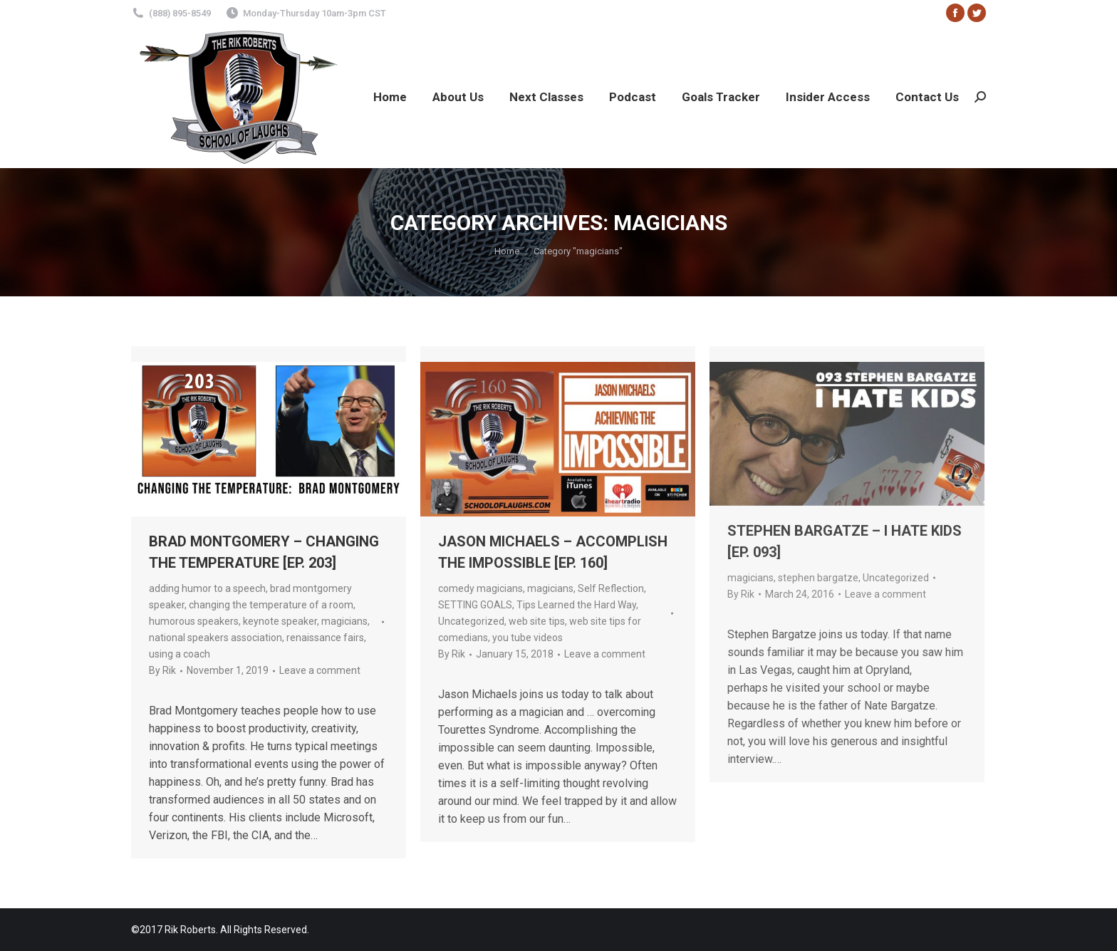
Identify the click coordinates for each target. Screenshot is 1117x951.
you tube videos (527, 637)
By (162, 670)
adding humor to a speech (207, 588)
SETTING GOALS (475, 604)
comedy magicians (480, 588)
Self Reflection (611, 588)
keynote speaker (280, 621)
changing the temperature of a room (271, 604)
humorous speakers (194, 621)
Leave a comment (319, 670)
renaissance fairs (325, 637)
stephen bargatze (818, 577)
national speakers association (215, 637)
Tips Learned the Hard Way (576, 604)
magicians (344, 621)
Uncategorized (471, 621)
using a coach (179, 654)
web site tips (537, 621)
